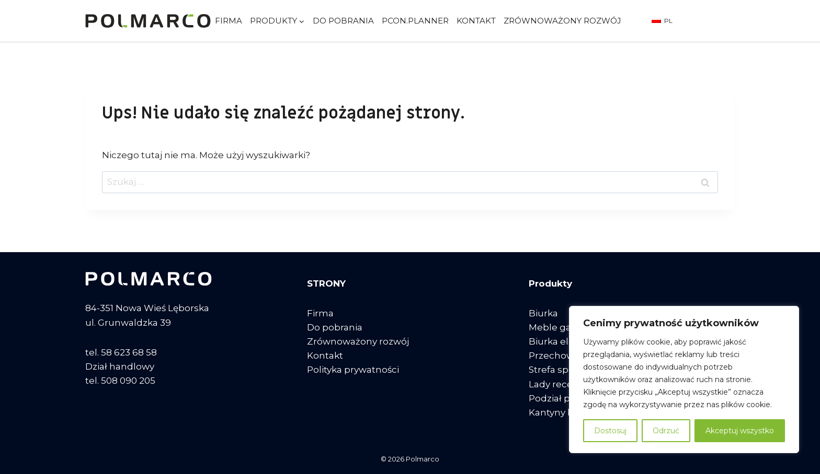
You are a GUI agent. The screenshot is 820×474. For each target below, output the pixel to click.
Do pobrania (343, 21)
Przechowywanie (567, 355)
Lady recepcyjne (566, 384)
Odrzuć (666, 430)
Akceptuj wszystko (739, 430)
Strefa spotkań (561, 369)
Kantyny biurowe (567, 412)
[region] (684, 379)
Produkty (550, 283)
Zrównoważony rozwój (562, 21)
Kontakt (476, 21)
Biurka (543, 313)
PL (662, 21)
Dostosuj (610, 430)
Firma (228, 21)
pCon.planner (415, 21)
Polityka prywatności (353, 369)
